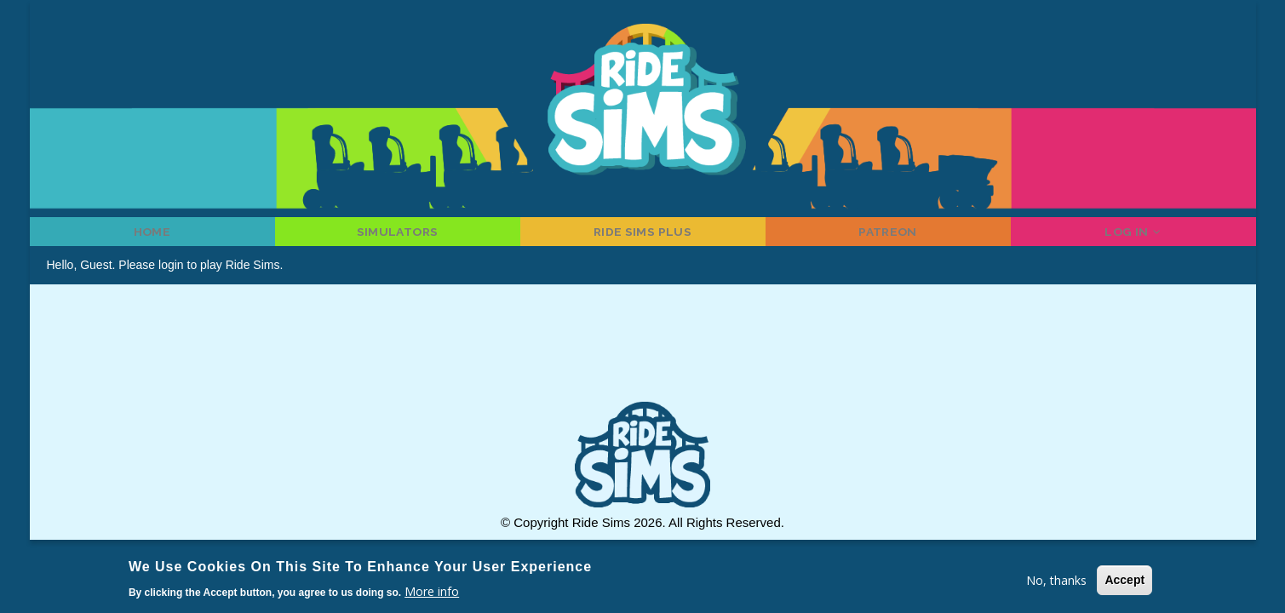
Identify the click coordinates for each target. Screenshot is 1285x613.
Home (152, 238)
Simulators (397, 238)
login (171, 279)
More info (431, 591)
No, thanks (1056, 580)
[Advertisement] (643, 367)
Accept (1124, 580)
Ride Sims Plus (642, 238)
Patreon (888, 238)
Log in (1133, 238)
